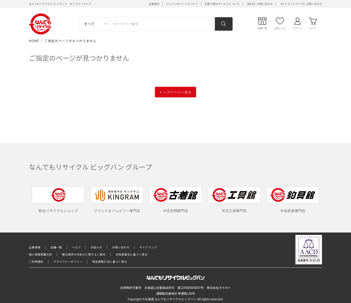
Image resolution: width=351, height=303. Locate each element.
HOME (34, 40)
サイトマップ (148, 247)
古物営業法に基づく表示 (132, 254)
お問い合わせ (121, 247)
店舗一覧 (56, 247)
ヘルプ (76, 247)
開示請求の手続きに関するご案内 (84, 254)
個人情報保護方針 (40, 254)
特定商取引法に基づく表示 (109, 261)
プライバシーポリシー (67, 261)
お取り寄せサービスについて (222, 4)
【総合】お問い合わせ (259, 4)
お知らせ (96, 247)
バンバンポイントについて (182, 4)
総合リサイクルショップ (58, 199)
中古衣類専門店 (175, 199)
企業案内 (154, 4)
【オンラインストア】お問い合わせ (300, 4)
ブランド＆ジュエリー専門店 (116, 199)
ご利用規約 (36, 261)
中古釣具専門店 (292, 199)
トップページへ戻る (175, 92)
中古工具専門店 (234, 199)
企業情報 (35, 247)
